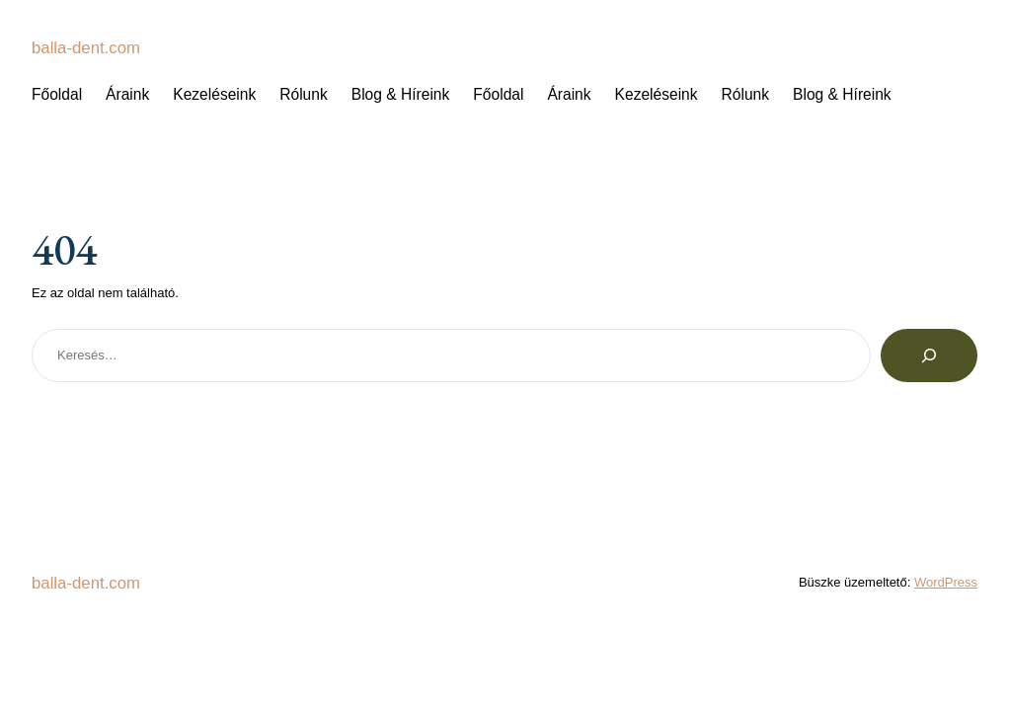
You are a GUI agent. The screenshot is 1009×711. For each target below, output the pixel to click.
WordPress (945, 582)
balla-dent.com (88, 47)
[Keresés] (929, 355)
